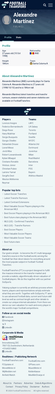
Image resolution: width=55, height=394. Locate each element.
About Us (7, 383)
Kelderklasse (34, 371)
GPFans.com (34, 364)
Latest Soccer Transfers (15, 194)
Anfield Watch (8, 375)
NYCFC (32, 141)
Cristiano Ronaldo (10, 162)
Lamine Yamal (9, 172)
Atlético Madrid (36, 176)
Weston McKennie (10, 179)
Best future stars (12, 242)
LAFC (31, 123)
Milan (31, 155)
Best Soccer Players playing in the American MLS (26, 213)
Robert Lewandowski (12, 155)
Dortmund (33, 148)
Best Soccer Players (13, 229)
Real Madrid (34, 158)
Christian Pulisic (9, 169)
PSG (31, 169)
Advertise (28, 383)
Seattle (32, 137)
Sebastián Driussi (10, 144)
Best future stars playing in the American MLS (25, 217)
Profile (8, 37)
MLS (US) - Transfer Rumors (17, 225)
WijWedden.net (9, 371)
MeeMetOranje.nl (36, 375)
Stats (18, 37)
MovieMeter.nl (8, 368)
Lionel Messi (8, 148)
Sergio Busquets (9, 137)
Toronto (32, 130)
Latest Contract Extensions (16, 202)
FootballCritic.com (36, 361)
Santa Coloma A (39, 63)
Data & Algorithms (43, 383)
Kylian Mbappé (9, 158)
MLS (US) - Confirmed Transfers (19, 221)
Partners (18, 383)
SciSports (6, 282)
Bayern (32, 172)
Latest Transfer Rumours (16, 198)
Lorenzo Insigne (9, 123)
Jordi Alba (7, 151)
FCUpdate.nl (7, 364)
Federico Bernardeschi (12, 126)
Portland (33, 134)
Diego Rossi (7, 130)
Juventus (33, 151)
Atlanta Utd (34, 144)
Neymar (6, 183)
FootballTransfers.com (12, 360)
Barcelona (33, 162)
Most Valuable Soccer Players (18, 234)
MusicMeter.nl (34, 368)
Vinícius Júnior (9, 165)
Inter (31, 165)
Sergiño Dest (8, 176)
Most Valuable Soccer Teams (17, 238)
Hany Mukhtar (8, 134)
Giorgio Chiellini (9, 141)
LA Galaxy (33, 126)
